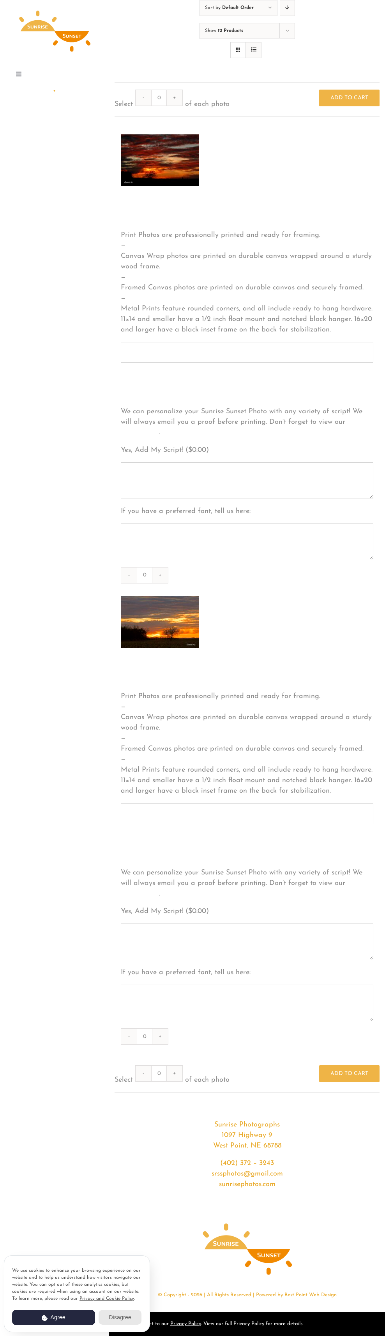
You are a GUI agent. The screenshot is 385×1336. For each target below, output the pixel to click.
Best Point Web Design (310, 1294)
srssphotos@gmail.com (247, 1173)
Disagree (120, 1317)
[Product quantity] (159, 98)
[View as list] (253, 50)
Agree (53, 1317)
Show (224, 30)
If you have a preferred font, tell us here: (186, 511)
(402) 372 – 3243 (247, 1163)
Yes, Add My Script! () (165, 450)
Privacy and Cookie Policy (106, 1298)
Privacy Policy (185, 1323)
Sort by (229, 7)
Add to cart (349, 98)
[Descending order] (287, 8)
